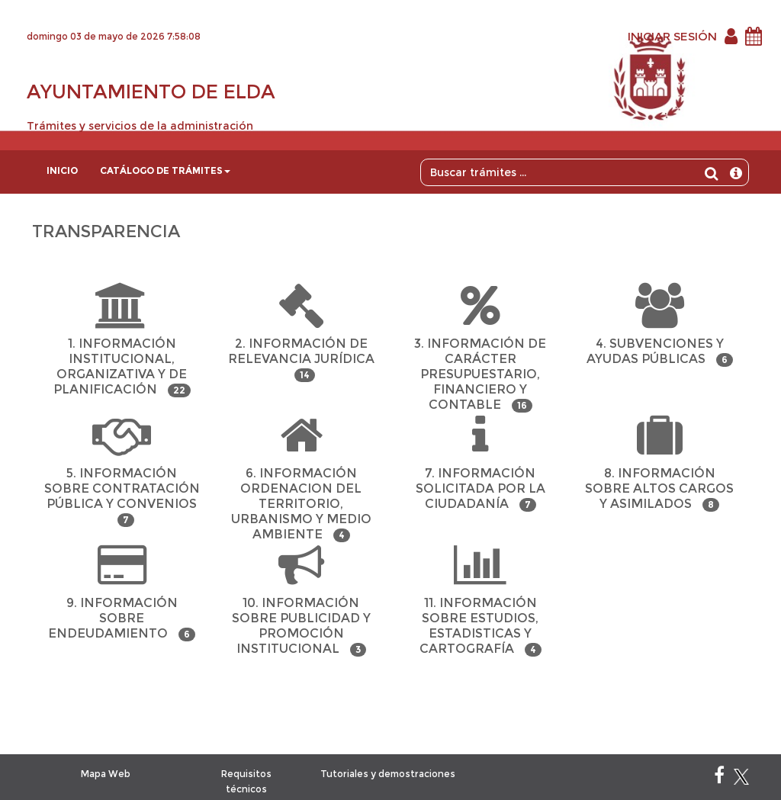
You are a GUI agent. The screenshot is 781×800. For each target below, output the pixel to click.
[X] (741, 778)
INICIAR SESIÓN (672, 36)
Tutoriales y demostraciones (387, 773)
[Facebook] (719, 778)
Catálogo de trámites (165, 170)
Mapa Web (105, 773)
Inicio (62, 170)
